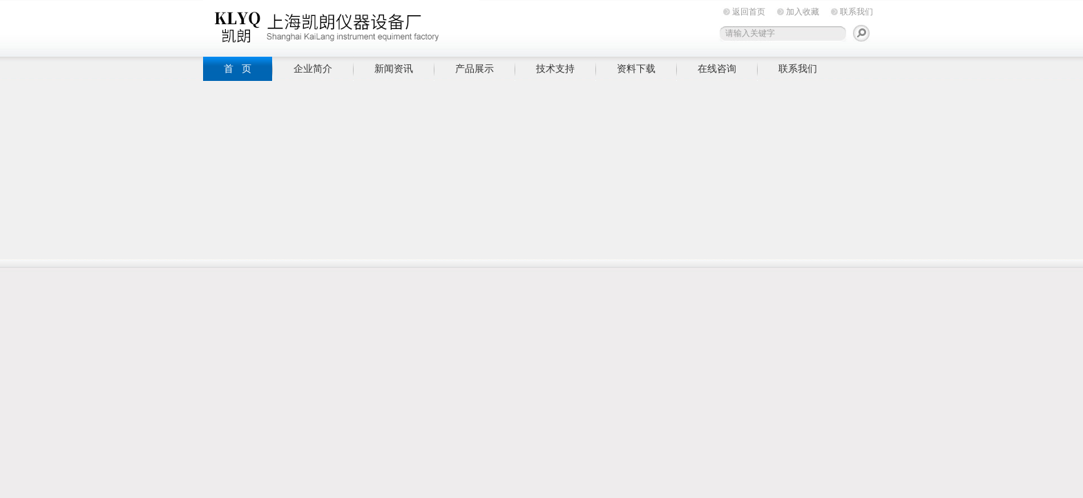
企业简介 (313, 68)
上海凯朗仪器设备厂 (341, 26)
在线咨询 (717, 68)
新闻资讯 (393, 68)
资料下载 (636, 68)
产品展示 (474, 68)
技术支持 (555, 68)
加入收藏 (802, 12)
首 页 (237, 68)
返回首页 (748, 12)
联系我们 (856, 12)
